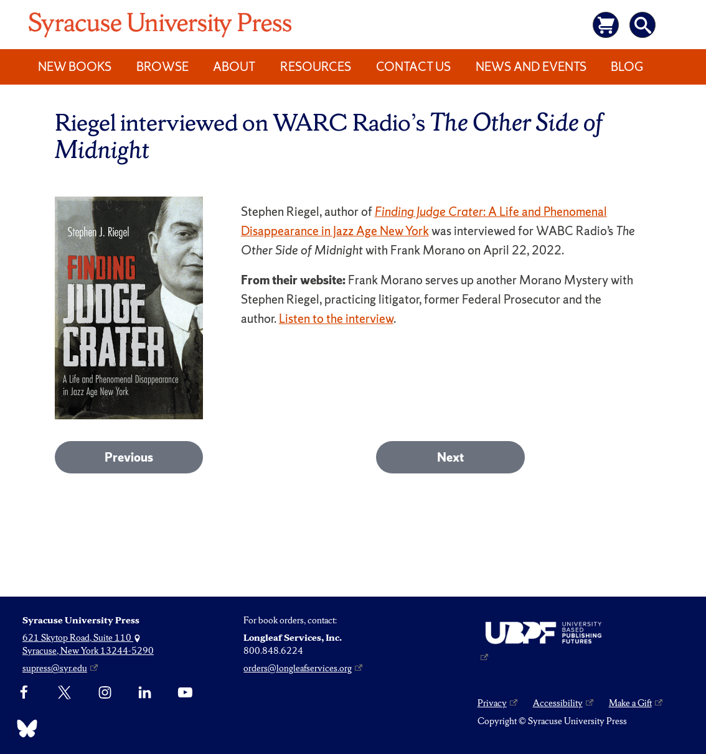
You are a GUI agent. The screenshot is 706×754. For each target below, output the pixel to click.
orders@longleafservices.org (297, 668)
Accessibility (558, 703)
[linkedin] (145, 693)
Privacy (492, 703)
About (234, 66)
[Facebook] (24, 693)
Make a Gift (630, 703)
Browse (162, 66)
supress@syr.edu (54, 668)
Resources (315, 66)
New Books (74, 66)
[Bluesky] (24, 728)
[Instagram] (105, 693)
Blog (627, 66)
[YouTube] (185, 693)
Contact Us (413, 66)
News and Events (531, 66)
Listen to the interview (336, 318)
